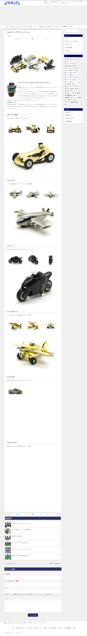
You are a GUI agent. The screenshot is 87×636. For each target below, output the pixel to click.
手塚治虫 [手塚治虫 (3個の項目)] (69, 95)
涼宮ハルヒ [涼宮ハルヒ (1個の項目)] (74, 97)
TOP (15, 622)
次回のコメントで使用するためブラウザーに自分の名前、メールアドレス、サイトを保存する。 (29, 594)
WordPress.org (69, 121)
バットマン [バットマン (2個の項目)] (69, 79)
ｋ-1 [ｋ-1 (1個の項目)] (66, 104)
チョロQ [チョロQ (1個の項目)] (72, 77)
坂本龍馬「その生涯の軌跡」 (17, 536)
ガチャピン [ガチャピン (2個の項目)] (77, 68)
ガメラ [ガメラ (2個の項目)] (72, 70)
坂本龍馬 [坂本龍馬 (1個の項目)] (67, 90)
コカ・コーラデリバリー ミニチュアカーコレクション (22, 549)
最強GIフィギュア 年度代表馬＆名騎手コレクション (21, 555)
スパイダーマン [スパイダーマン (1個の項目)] (75, 74)
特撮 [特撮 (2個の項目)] (80, 97)
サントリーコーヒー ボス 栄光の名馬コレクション (21, 542)
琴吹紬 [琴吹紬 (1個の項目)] (71, 99)
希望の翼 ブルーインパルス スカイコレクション (21, 523)
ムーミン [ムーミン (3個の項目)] (69, 86)
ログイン (68, 112)
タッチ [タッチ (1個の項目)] (67, 77)
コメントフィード (69, 118)
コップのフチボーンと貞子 (11, 563)
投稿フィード (69, 115)
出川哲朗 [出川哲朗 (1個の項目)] (67, 88)
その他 (71, 26)
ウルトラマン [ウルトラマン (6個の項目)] (72, 66)
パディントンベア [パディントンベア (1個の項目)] (77, 79)
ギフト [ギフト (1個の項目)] (78, 70)
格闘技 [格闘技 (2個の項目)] (67, 97)
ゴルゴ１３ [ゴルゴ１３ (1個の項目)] (68, 74)
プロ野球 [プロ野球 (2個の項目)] (68, 84)
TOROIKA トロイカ (12, 102)
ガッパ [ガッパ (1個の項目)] (67, 70)
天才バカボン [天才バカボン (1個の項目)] (74, 90)
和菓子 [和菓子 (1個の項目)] (78, 88)
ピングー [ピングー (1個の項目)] (67, 81)
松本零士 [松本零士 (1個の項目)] (75, 95)
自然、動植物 (64, 26)
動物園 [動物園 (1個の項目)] (73, 88)
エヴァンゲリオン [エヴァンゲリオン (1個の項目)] (69, 68)
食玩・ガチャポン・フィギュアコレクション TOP (20, 26)
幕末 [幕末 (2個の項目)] (79, 93)
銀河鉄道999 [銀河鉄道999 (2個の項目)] (75, 102)
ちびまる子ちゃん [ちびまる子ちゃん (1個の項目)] (69, 61)
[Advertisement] (43, 15)
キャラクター (56, 26)
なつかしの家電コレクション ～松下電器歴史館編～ (21, 529)
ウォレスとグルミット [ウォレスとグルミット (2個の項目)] (71, 63)
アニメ (35, 26)
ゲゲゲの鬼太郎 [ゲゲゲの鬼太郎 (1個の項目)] (73, 72)
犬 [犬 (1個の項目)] (66, 99)
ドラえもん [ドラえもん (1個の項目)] (78, 77)
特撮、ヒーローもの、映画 (44, 26)
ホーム (6, 26)
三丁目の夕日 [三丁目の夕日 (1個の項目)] (77, 86)
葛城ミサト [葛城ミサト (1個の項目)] (76, 99)
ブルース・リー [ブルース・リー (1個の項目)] (74, 81)
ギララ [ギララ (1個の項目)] (67, 72)
